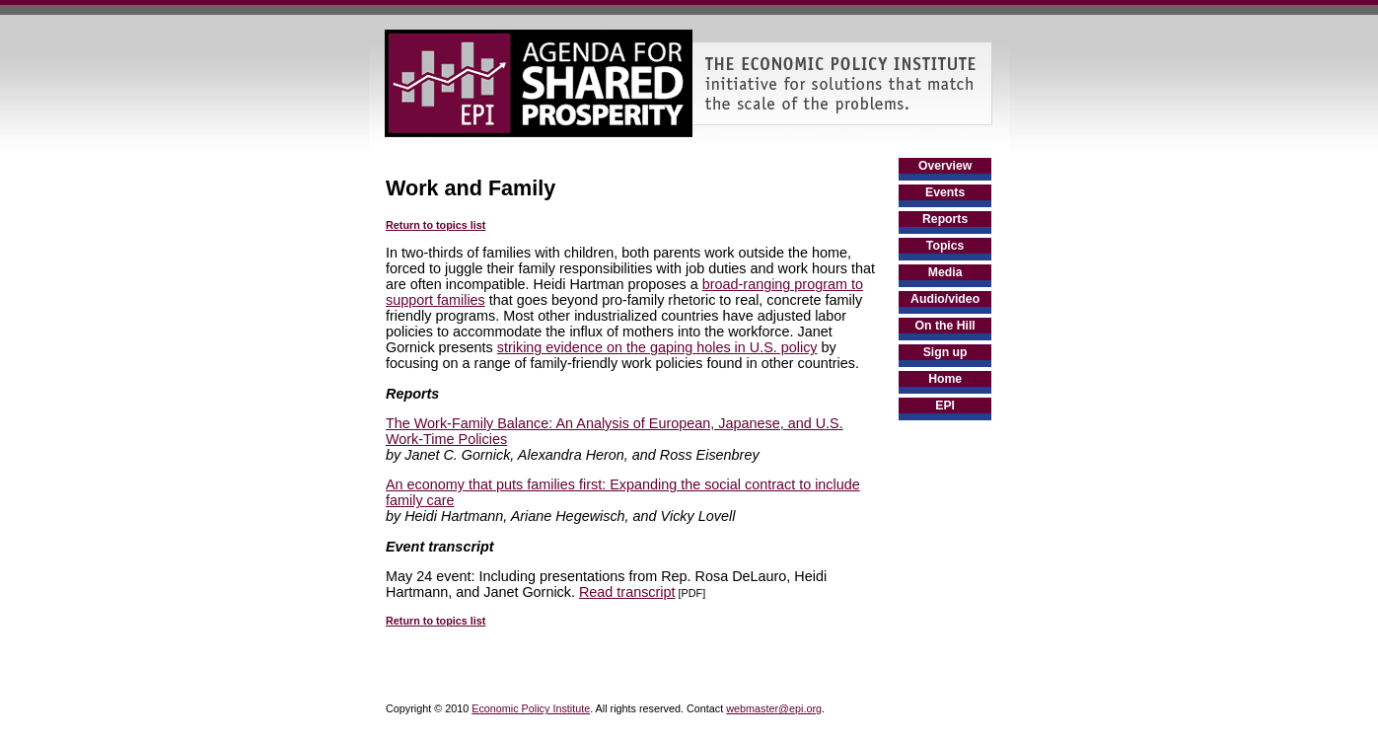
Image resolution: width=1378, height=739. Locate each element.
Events (945, 192)
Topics (945, 246)
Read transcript (627, 592)
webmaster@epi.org (774, 708)
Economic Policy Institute (530, 708)
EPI (945, 405)
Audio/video (944, 299)
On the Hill (945, 326)
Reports (945, 219)
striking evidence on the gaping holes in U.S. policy (657, 347)
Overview (945, 166)
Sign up (945, 352)
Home (945, 379)
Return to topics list (435, 225)
